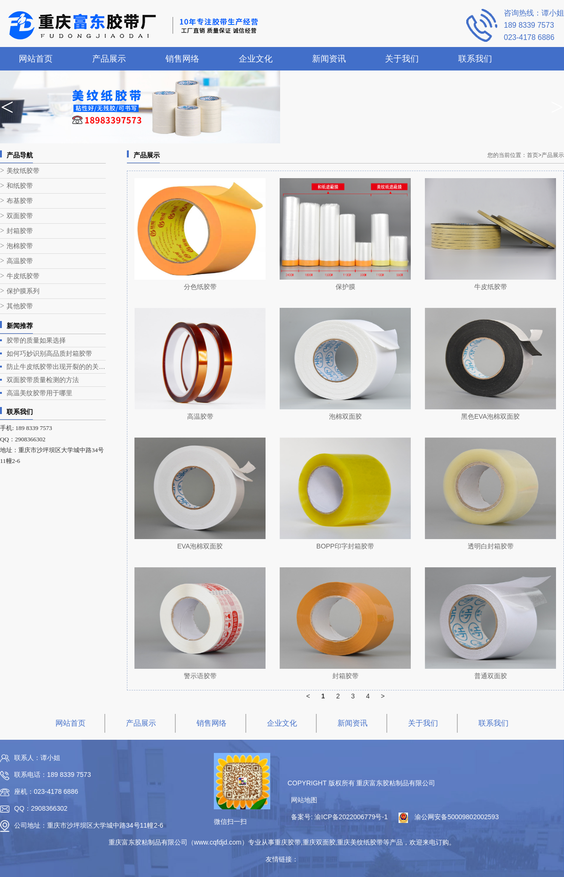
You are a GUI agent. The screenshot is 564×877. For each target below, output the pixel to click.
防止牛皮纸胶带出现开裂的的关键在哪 (56, 366)
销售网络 (182, 58)
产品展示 (109, 58)
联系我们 (475, 58)
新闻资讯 (329, 58)
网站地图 (304, 800)
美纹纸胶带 (23, 170)
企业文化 (256, 58)
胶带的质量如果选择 (36, 340)
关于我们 (402, 58)
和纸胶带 (20, 185)
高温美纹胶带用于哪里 (39, 393)
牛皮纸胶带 (23, 276)
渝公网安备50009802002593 (457, 817)
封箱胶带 (20, 231)
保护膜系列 (23, 291)
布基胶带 (20, 200)
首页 (534, 155)
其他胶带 (20, 306)
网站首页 (36, 58)
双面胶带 (20, 215)
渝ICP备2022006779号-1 (351, 817)
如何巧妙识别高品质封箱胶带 (49, 353)
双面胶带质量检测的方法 (43, 380)
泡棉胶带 (20, 246)
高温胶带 (20, 261)
